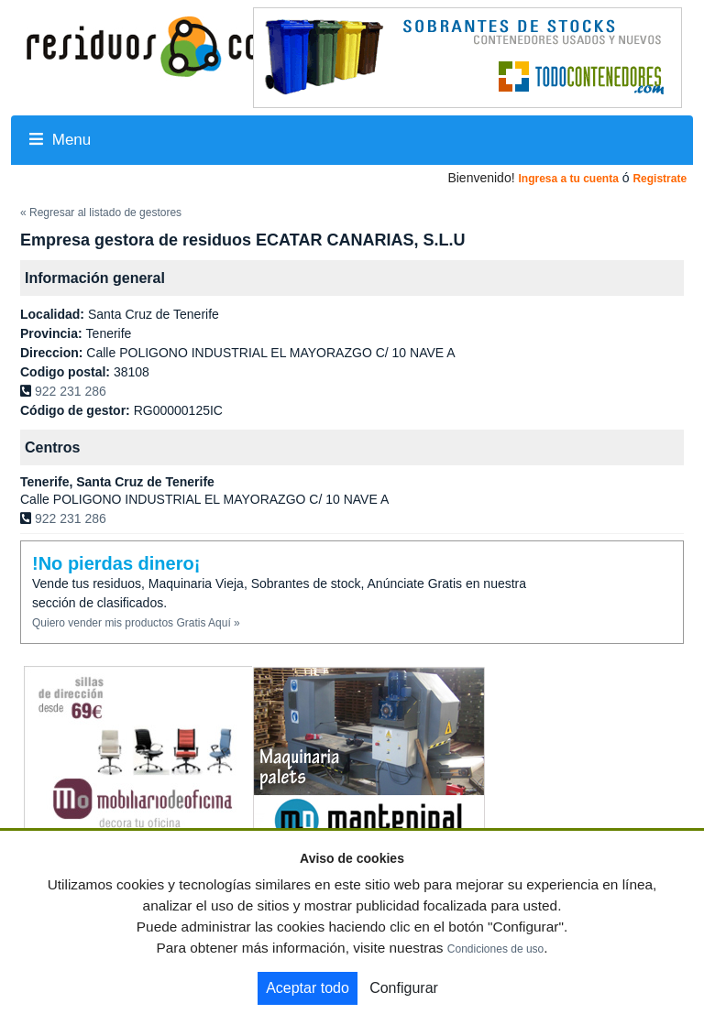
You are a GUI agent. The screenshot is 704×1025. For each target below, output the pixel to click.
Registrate (659, 178)
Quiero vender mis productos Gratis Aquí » (136, 622)
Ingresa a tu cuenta (568, 178)
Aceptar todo (307, 988)
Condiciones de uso (495, 949)
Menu (60, 139)
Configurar (403, 988)
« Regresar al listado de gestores (101, 212)
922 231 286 (70, 391)
